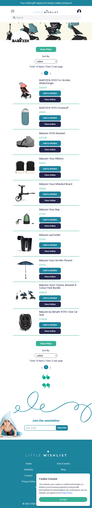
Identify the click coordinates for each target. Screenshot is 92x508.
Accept (63, 499)
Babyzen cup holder (50, 234)
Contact (28, 475)
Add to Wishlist (50, 93)
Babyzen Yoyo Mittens (51, 158)
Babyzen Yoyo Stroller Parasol (55, 260)
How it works (63, 463)
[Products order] (46, 61)
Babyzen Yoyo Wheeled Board (55, 184)
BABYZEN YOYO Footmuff (53, 107)
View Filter (46, 49)
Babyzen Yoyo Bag (49, 209)
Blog (63, 469)
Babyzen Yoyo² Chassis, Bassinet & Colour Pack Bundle (57, 286)
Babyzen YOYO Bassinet (52, 133)
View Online (50, 99)
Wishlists (28, 469)
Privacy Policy (28, 481)
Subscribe (61, 428)
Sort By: (46, 56)
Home (29, 463)
